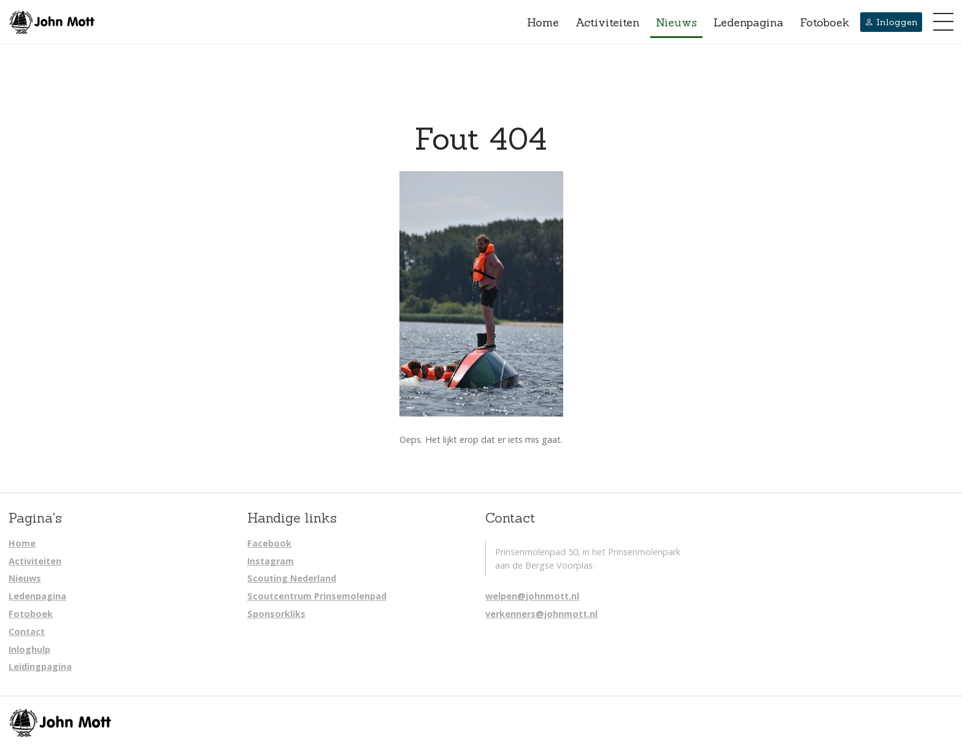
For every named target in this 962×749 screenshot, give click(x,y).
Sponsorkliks (276, 614)
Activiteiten (607, 22)
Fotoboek (824, 22)
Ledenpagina (748, 22)
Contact (27, 631)
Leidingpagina (40, 666)
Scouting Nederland (291, 578)
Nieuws (676, 22)
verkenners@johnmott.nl (541, 614)
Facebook (269, 543)
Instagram (270, 561)
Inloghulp (29, 649)
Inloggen (891, 22)
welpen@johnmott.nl (532, 596)
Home (543, 22)
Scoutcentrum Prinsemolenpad (317, 596)
